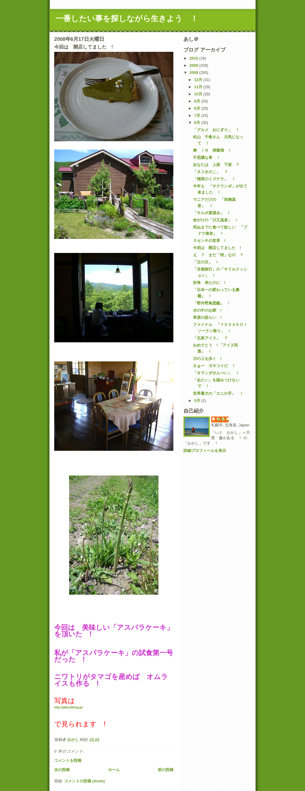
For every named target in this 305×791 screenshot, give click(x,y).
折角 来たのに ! (209, 282)
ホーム (114, 769)
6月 (197, 122)
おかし (223, 419)
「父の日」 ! (205, 262)
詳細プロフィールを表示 (204, 450)
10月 (198, 94)
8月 (197, 108)
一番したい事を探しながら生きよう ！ (126, 18)
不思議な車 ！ (206, 157)
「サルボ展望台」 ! (211, 213)
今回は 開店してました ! (217, 247)
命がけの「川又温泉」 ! (215, 220)
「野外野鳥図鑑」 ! (211, 303)
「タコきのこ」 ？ (210, 172)
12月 (198, 79)
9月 (197, 101)
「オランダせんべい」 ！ (216, 373)
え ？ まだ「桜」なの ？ (218, 255)
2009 (194, 65)
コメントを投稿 (67, 760)
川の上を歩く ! (207, 358)
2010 (194, 58)
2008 (194, 72)
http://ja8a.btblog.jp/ (68, 707)
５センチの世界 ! (209, 240)
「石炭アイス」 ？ (210, 338)
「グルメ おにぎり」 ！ (216, 130)
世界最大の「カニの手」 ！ (218, 393)
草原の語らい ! (207, 317)
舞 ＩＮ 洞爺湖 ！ (212, 150)
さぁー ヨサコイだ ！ (214, 365)
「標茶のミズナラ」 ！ (214, 179)
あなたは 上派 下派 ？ (216, 164)
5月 (197, 400)
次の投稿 (62, 769)
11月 (198, 87)
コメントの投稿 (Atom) (84, 781)
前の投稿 (165, 769)
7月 (197, 115)
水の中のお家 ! (207, 310)
